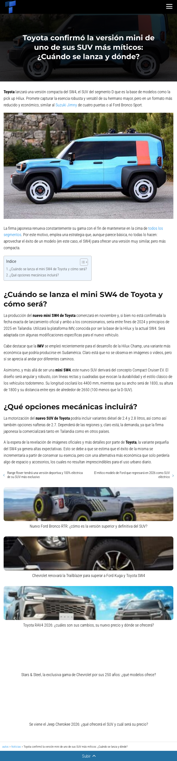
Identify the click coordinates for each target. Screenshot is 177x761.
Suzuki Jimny (66, 105)
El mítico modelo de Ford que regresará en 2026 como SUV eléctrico (132, 475)
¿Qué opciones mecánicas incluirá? (34, 275)
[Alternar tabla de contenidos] (82, 262)
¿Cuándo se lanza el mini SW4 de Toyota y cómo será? (48, 269)
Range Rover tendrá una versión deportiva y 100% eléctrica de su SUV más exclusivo (45, 475)
